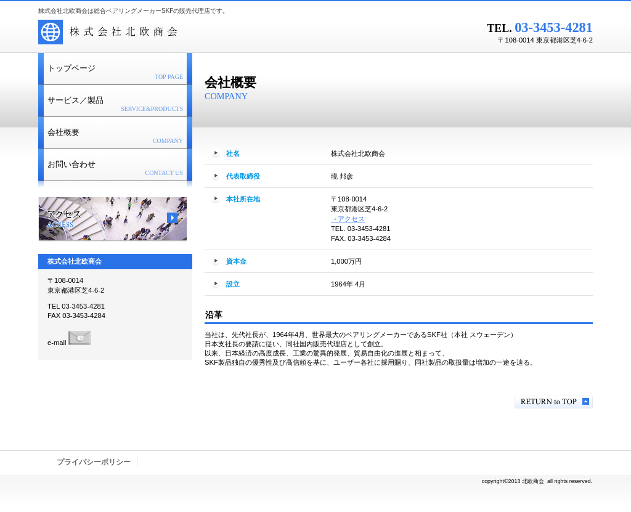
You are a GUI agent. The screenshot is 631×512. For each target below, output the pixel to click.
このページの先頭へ (554, 402)
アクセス (112, 219)
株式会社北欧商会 (192, 33)
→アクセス (348, 218)
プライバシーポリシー (94, 462)
